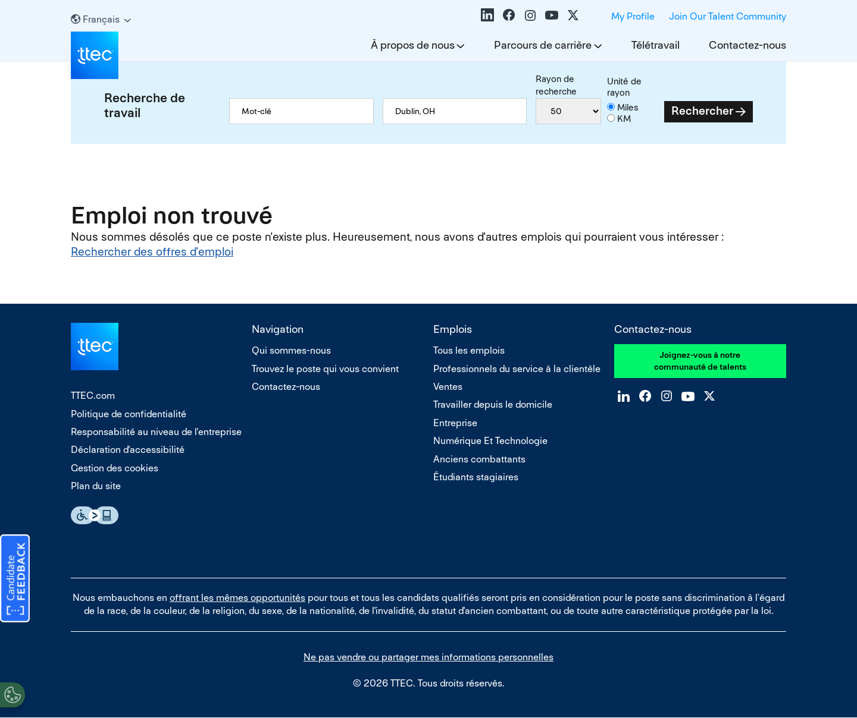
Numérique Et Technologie (490, 440)
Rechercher (702, 110)
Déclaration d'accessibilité (127, 449)
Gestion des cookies (114, 468)
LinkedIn (487, 14)
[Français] (101, 19)
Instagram (530, 14)
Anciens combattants (479, 459)
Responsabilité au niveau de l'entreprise (156, 432)
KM (624, 118)
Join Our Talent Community (727, 16)
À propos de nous (413, 45)
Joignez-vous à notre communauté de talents (700, 360)
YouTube (551, 14)
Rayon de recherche (556, 84)
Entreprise (455, 423)
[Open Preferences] (12, 693)
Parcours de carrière (543, 45)
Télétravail (655, 45)
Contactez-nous (747, 45)
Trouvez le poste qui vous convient (325, 369)
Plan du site (96, 486)
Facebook (508, 14)
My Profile (633, 16)
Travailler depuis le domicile (492, 404)
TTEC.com (93, 395)
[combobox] (455, 111)
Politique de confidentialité (128, 414)
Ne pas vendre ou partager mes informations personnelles (428, 657)
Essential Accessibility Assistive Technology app (94, 515)
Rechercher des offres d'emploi (152, 251)
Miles (628, 107)
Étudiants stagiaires (475, 477)
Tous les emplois (469, 350)
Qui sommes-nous (291, 350)
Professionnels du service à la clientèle (516, 369)
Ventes (447, 386)
